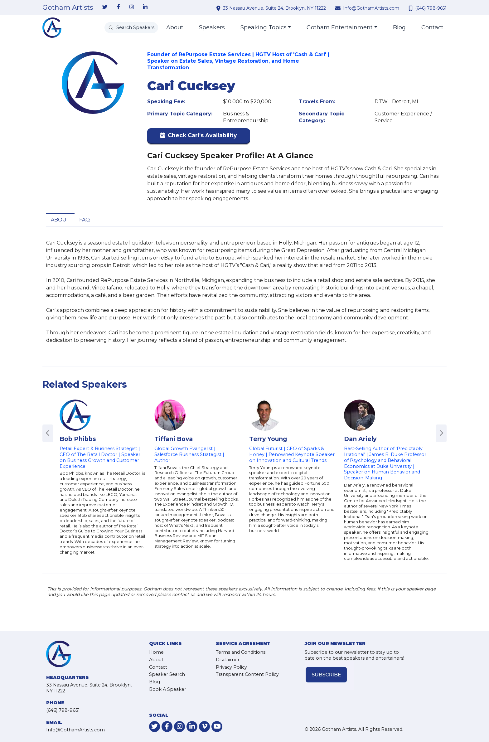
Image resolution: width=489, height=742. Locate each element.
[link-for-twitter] (104, 7)
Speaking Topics (263, 27)
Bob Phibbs (78, 439)
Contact (432, 27)
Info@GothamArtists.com (371, 8)
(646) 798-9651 (431, 8)
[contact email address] (338, 8)
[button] (198, 136)
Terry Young (268, 439)
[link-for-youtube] (216, 726)
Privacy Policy (231, 667)
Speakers (212, 27)
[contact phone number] (411, 8)
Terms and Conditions (240, 652)
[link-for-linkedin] (145, 7)
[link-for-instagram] (131, 7)
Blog (399, 27)
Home (156, 652)
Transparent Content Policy (247, 674)
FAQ (84, 220)
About (174, 27)
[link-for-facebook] (118, 7)
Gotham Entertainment (340, 27)
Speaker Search (167, 674)
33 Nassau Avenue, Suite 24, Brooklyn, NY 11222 (274, 8)
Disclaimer (228, 659)
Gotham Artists (67, 7)
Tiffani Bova (173, 439)
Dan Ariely (360, 439)
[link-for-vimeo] (204, 726)
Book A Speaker (167, 689)
